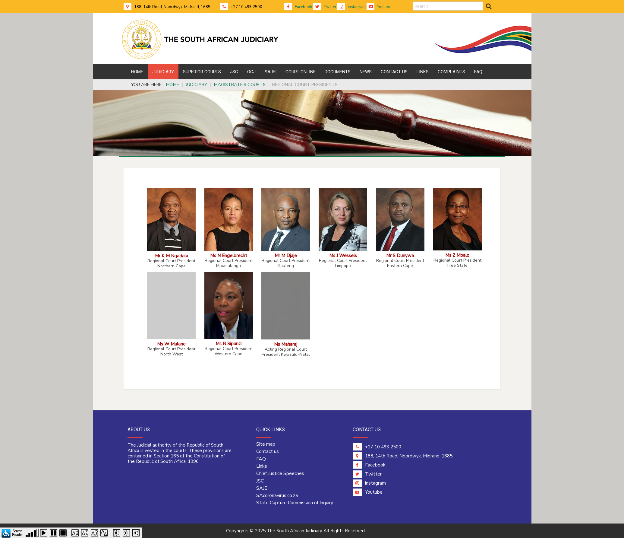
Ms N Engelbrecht (228, 255)
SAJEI (262, 488)
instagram (351, 7)
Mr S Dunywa (400, 255)
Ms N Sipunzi (228, 343)
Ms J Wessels (343, 255)
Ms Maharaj (285, 344)
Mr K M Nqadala (171, 256)
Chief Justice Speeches (280, 473)
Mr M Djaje (286, 255)
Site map (265, 444)
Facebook (298, 7)
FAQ (261, 459)
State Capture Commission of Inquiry (294, 502)
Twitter (324, 7)
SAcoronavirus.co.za (277, 495)
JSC (260, 481)
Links (261, 466)
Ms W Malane (171, 344)
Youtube (379, 7)
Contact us (267, 451)
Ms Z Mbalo (457, 255)
